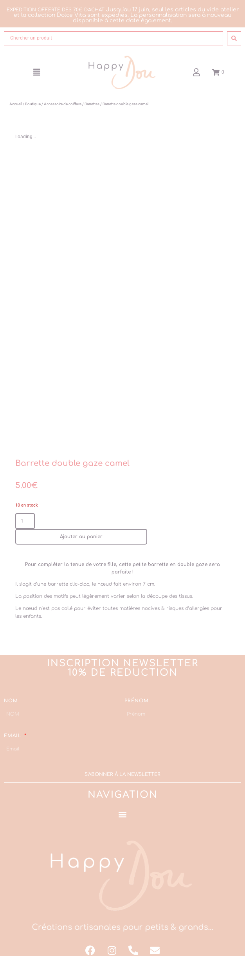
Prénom (136, 692)
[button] (37, 72)
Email (13, 727)
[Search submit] (234, 38)
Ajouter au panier (81, 528)
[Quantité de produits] (25, 513)
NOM (11, 692)
